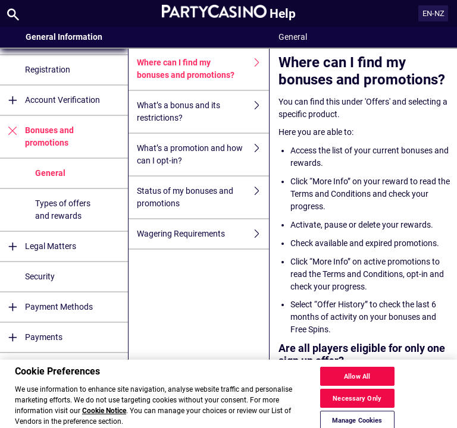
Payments (31, 337)
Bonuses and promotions (37, 137)
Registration (47, 69)
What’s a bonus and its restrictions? (203, 112)
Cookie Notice (104, 417)
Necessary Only (357, 405)
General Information (64, 37)
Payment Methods (46, 307)
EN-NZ (433, 13)
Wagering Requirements (203, 233)
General (50, 173)
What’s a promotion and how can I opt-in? (203, 154)
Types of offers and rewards (62, 210)
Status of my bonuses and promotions (203, 197)
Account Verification (50, 100)
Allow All (357, 383)
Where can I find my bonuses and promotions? (203, 69)
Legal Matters (38, 246)
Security (40, 276)
